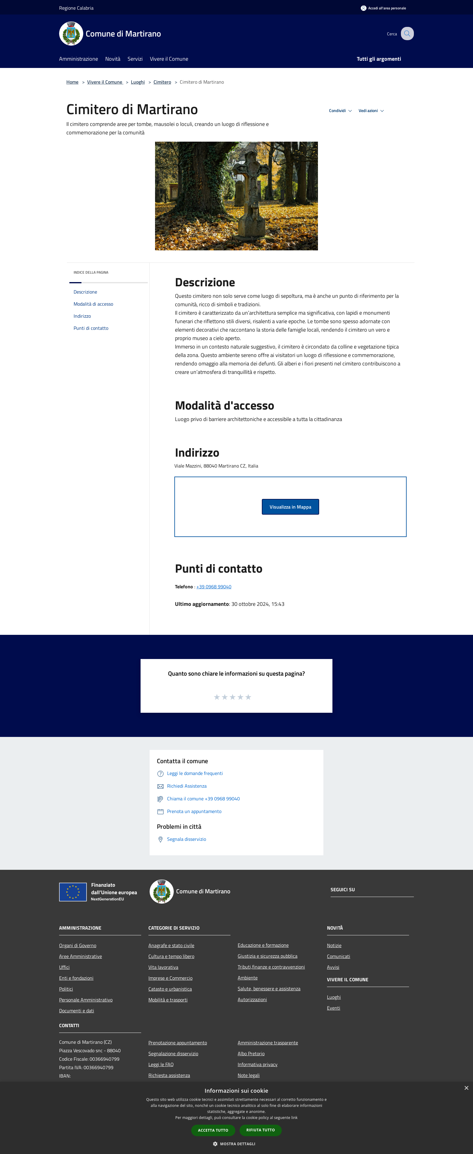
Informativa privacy (258, 1064)
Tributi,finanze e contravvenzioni (271, 966)
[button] (236, 1144)
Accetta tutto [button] (213, 1130)
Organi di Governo (77, 945)
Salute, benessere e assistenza (269, 988)
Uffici (64, 967)
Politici (66, 988)
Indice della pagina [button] (91, 272)
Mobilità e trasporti (168, 999)
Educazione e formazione (263, 945)
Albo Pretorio (251, 1053)
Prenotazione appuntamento (177, 1042)
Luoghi (138, 81)
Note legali (249, 1075)
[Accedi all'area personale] (383, 8)
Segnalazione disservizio (173, 1053)
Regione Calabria (76, 7)
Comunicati (338, 956)
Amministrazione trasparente (268, 1042)
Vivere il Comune (105, 81)
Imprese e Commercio (170, 978)
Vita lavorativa (163, 967)
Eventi (333, 1007)
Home (72, 81)
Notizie (334, 945)
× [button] (466, 1088)
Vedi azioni (372, 110)
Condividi (341, 110)
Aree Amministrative (80, 956)
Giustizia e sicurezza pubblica (267, 956)
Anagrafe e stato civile (171, 945)
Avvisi (333, 967)
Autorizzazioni (252, 999)
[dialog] (236, 1118)
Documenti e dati (76, 1010)
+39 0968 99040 (213, 586)
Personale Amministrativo (86, 999)
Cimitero (162, 81)
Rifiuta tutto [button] (260, 1130)
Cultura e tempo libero (171, 956)
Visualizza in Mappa (290, 506)
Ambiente (248, 977)
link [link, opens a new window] (294, 1117)
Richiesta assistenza (169, 1075)
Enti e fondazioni (76, 978)
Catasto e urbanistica (170, 988)
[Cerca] (406, 33)
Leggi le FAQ (161, 1064)
